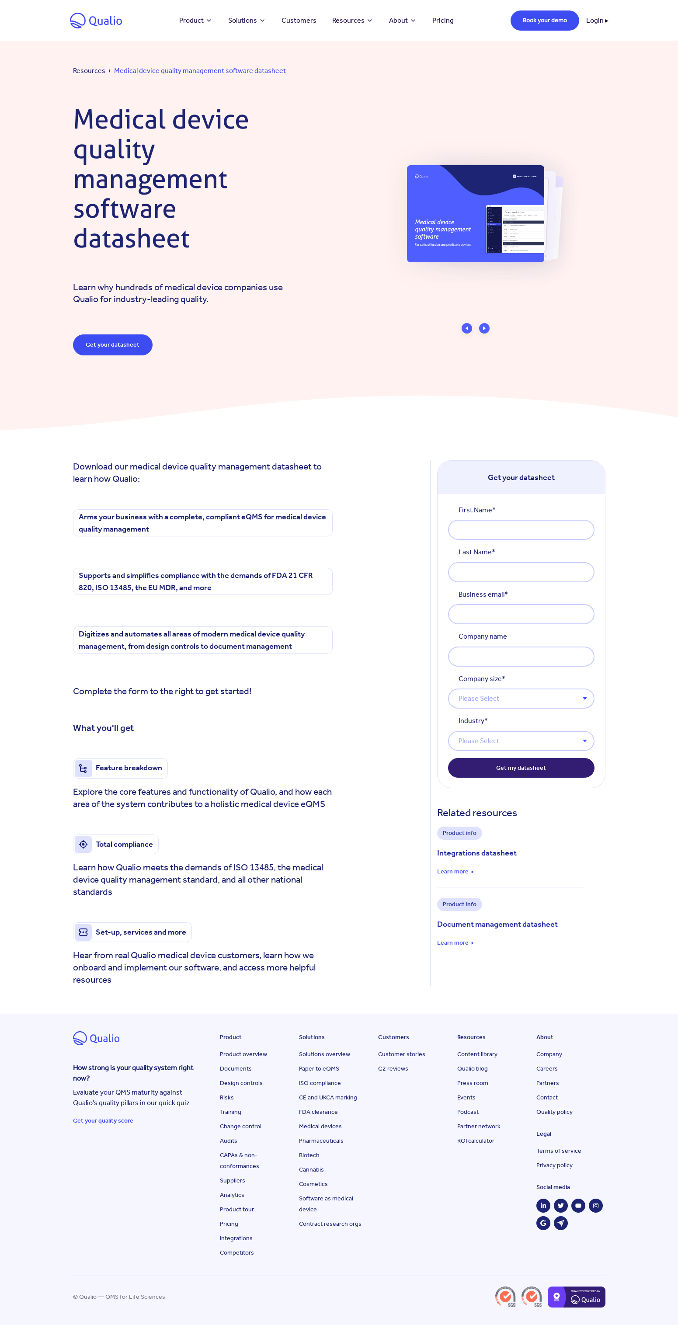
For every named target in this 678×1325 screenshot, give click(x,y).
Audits (228, 1140)
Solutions (247, 20)
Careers (547, 1068)
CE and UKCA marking (328, 1097)
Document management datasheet (497, 924)
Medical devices (320, 1126)
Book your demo (545, 20)
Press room (472, 1083)
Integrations (236, 1238)
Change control (240, 1126)
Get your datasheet (113, 344)
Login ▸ (597, 20)
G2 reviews (393, 1068)
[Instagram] (596, 1206)
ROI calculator (475, 1140)
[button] (467, 328)
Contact (547, 1097)
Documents (236, 1068)
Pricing (443, 20)
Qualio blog (472, 1068)
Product (195, 20)
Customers (299, 20)
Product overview (243, 1054)
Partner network (479, 1126)
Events (466, 1097)
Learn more (453, 871)
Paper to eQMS (319, 1068)
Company (549, 1054)
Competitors (237, 1252)
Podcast (468, 1112)
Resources (352, 20)
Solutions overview (324, 1054)
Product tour (237, 1209)
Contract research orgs (330, 1224)
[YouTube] (578, 1206)
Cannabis (311, 1169)
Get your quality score (103, 1120)
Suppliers (232, 1180)
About (403, 20)
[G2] (543, 1223)
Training (230, 1112)
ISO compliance (320, 1083)
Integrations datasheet (477, 853)
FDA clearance (318, 1112)
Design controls (241, 1083)
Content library (477, 1054)
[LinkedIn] (543, 1206)
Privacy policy (554, 1165)
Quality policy (554, 1112)
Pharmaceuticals (321, 1140)
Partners (547, 1083)
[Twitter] (561, 1206)
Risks (227, 1097)
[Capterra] (561, 1223)
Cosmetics (313, 1184)
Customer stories (401, 1054)
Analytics (232, 1195)
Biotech (309, 1155)
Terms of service (558, 1151)
